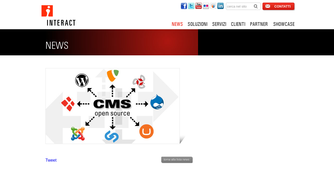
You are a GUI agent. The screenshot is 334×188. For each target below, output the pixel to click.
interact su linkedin (220, 6)
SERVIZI (219, 24)
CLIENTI (238, 24)
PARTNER (259, 24)
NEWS (177, 24)
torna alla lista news (176, 159)
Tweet (51, 160)
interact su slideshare (213, 6)
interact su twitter (191, 6)
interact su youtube (198, 6)
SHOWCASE (284, 24)
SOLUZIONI (197, 24)
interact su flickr (205, 6)
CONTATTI (282, 6)
